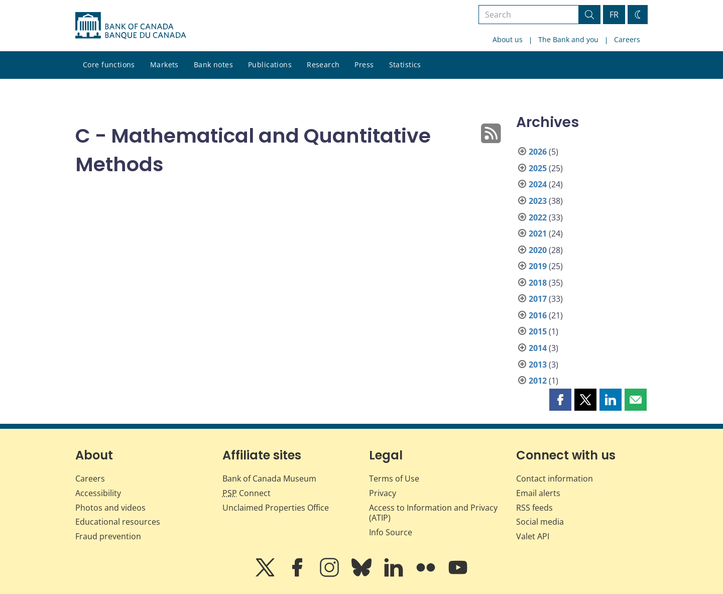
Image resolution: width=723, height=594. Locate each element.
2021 (538, 233)
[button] (560, 400)
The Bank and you (568, 39)
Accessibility (98, 493)
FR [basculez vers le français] (614, 14)
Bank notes (213, 64)
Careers (627, 39)
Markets (164, 64)
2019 (538, 266)
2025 (538, 168)
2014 (538, 347)
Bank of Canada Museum (269, 478)
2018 (538, 282)
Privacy (382, 493)
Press (364, 64)
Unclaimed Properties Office (275, 507)
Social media (540, 521)
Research (323, 64)
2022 (538, 217)
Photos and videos (110, 507)
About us (508, 39)
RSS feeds (534, 507)
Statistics (405, 64)
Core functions (109, 64)
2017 (538, 298)
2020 (538, 250)
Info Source (390, 532)
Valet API (532, 536)
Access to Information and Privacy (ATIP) (433, 513)
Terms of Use (394, 478)
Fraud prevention (108, 536)
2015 (538, 331)
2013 (538, 364)
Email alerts (538, 493)
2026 (538, 151)
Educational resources (117, 521)
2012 (538, 380)
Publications (270, 64)
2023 (538, 200)
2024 (538, 184)
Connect (246, 493)
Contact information (554, 478)
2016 (538, 315)
